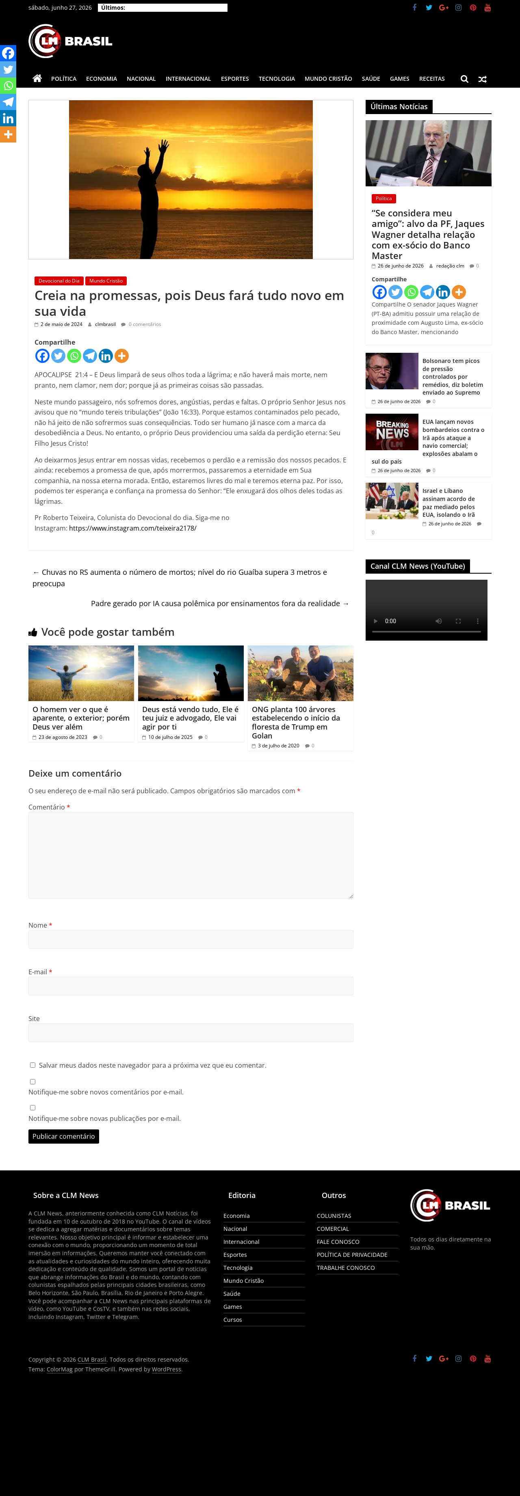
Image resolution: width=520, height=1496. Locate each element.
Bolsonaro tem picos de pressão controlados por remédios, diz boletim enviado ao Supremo (452, 376)
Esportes (235, 78)
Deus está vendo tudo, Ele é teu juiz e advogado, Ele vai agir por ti (190, 718)
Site (34, 1018)
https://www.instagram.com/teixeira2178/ (133, 528)
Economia (101, 78)
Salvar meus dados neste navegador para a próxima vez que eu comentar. (152, 1065)
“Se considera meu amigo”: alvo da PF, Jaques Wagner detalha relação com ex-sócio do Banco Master (428, 234)
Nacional (141, 78)
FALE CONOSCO (338, 1242)
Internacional (188, 78)
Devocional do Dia (59, 280)
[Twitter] (58, 356)
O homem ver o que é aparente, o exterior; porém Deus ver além (81, 718)
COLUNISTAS (334, 1216)
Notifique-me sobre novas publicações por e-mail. (104, 1118)
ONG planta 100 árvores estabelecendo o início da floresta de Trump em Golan (296, 722)
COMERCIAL (333, 1229)
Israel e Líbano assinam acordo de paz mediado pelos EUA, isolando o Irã (448, 502)
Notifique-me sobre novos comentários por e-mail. (106, 1092)
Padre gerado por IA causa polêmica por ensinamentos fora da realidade (220, 603)
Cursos (232, 1319)
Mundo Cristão (328, 78)
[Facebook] (42, 356)
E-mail (40, 971)
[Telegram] (90, 356)
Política (63, 78)
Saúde (371, 78)
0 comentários (141, 324)
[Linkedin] (106, 356)
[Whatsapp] (74, 356)
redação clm (451, 265)
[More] (122, 356)
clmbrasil (106, 324)
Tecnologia (277, 78)
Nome (40, 925)
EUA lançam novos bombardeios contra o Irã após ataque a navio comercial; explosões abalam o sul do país (428, 441)
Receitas (432, 78)
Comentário (49, 807)
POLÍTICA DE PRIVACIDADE (352, 1255)
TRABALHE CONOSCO (346, 1267)
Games (400, 78)
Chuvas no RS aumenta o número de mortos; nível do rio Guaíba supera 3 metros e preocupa (179, 578)
